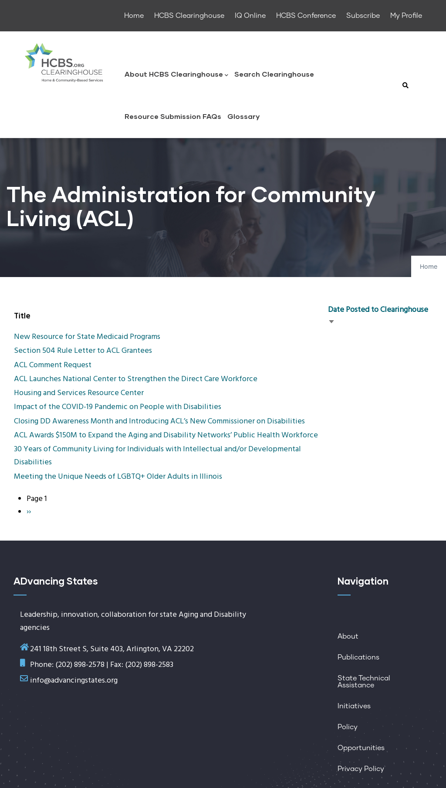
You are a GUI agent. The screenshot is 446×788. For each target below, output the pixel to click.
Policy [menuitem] (348, 727)
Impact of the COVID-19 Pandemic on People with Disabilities (117, 407)
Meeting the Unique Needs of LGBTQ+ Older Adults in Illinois (118, 476)
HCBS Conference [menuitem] (306, 15)
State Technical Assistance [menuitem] (364, 682)
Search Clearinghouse (274, 74)
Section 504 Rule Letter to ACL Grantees (83, 351)
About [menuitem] (348, 636)
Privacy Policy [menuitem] (361, 768)
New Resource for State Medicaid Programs (87, 337)
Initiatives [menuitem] (354, 706)
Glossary (243, 116)
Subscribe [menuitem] (363, 15)
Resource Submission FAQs (173, 116)
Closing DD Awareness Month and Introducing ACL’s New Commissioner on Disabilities (159, 421)
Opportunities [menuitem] (361, 747)
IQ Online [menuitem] (250, 15)
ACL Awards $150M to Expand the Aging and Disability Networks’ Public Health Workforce (166, 435)
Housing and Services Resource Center (79, 393)
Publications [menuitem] (358, 657)
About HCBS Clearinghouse (176, 75)
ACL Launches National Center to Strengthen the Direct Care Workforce (135, 379)
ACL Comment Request (52, 365)
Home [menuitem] (134, 15)
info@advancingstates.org (74, 680)
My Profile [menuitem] (406, 15)
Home (428, 267)
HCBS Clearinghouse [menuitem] (189, 15)
